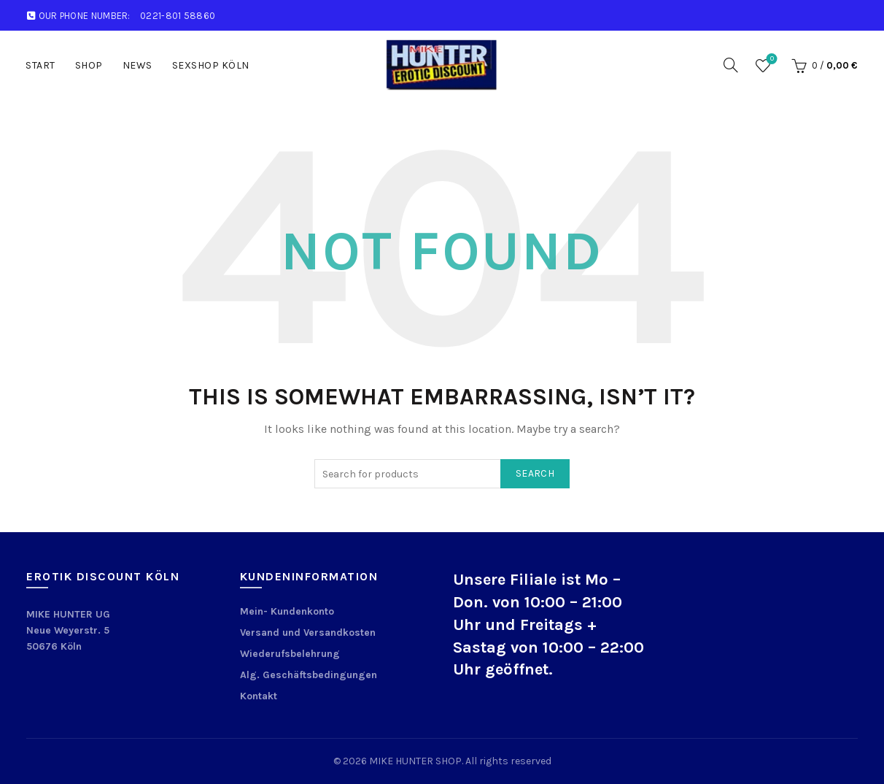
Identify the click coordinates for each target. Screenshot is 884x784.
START (40, 65)
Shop (89, 65)
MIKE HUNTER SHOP (415, 761)
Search (535, 473)
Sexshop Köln (210, 65)
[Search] (731, 65)
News (137, 65)
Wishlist (771, 59)
